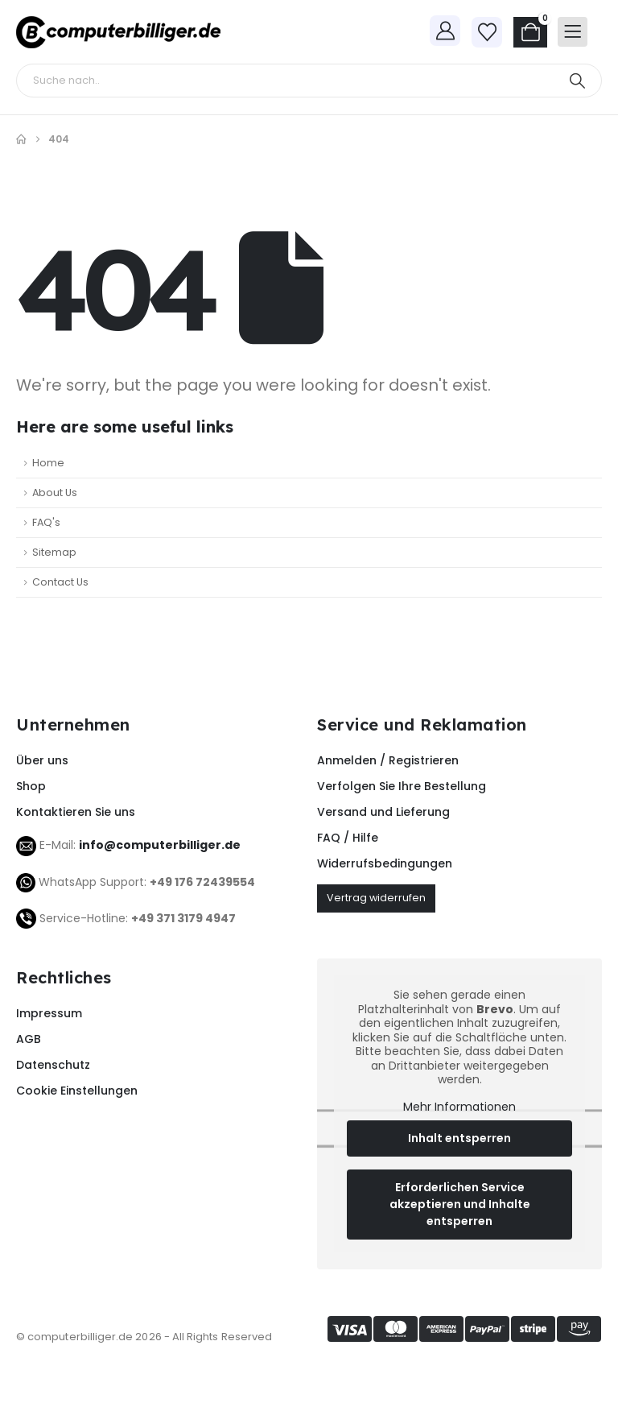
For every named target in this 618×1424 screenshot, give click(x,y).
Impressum (49, 1013)
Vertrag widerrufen (376, 897)
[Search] (577, 80)
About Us (54, 492)
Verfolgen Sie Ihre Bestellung (401, 786)
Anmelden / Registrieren (388, 760)
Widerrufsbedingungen (384, 863)
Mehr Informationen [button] (459, 1107)
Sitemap (54, 552)
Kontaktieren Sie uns (75, 812)
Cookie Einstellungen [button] (77, 1090)
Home (48, 463)
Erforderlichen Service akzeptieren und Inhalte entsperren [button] (459, 1205)
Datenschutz (53, 1065)
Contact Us (60, 582)
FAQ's (46, 522)
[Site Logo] (118, 32)
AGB (28, 1039)
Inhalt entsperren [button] (459, 1139)
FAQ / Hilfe (347, 838)
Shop (31, 786)
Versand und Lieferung (383, 812)
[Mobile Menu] (572, 32)
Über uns (42, 760)
